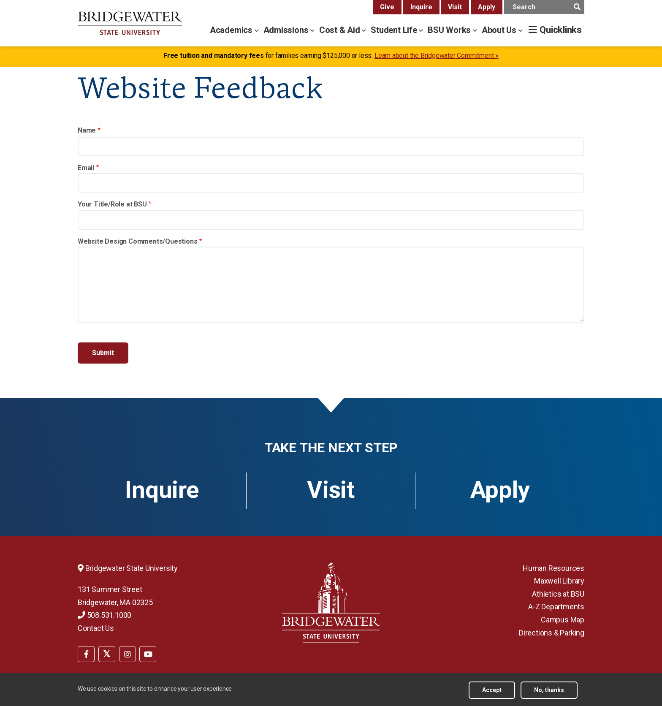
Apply (486, 7)
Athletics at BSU (558, 593)
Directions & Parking (551, 632)
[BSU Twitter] (106, 654)
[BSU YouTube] (147, 654)
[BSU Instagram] (127, 654)
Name (87, 130)
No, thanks (549, 690)
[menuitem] (86, 653)
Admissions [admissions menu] (287, 30)
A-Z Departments (556, 606)
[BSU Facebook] (86, 654)
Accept (492, 690)
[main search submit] (577, 7)
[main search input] (544, 7)
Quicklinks (561, 29)
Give (387, 7)
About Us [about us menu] (500, 30)
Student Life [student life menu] (395, 30)
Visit (455, 7)
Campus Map (562, 619)
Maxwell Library (559, 580)
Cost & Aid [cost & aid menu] (340, 30)
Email (86, 168)
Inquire (421, 7)
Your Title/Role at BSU (112, 204)
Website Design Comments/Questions (137, 241)
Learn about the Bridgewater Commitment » (436, 56)
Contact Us (96, 628)
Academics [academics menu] (232, 30)
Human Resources (553, 568)
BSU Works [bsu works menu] (450, 30)
